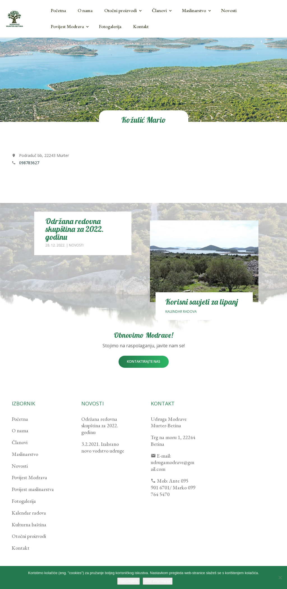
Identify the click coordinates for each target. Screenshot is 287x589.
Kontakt (141, 26)
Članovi (159, 10)
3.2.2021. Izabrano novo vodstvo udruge (102, 447)
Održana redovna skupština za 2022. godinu (74, 229)
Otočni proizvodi (120, 10)
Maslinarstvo (194, 10)
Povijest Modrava (67, 26)
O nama (85, 10)
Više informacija (158, 581)
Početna (58, 10)
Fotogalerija (110, 26)
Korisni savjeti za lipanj (201, 302)
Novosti (229, 10)
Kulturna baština (29, 524)
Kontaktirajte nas (143, 361)
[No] (280, 577)
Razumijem (128, 581)
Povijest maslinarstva (33, 489)
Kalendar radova (181, 311)
